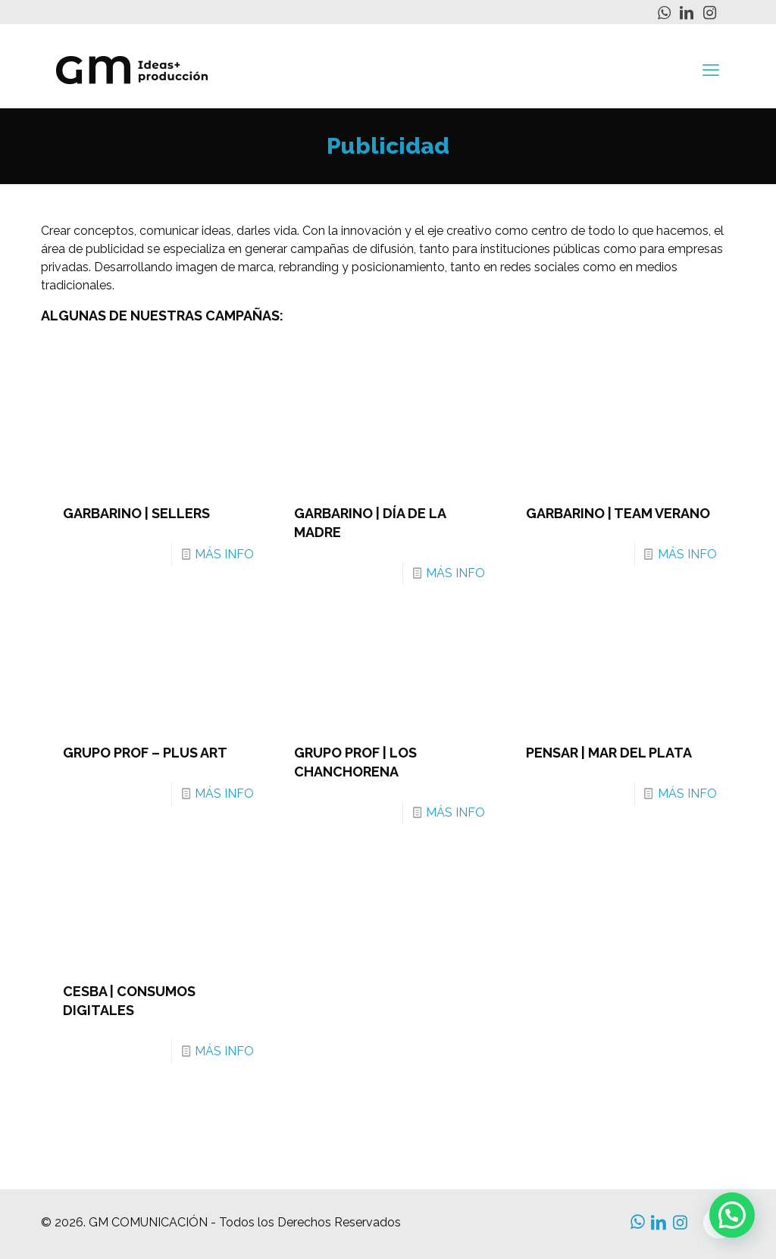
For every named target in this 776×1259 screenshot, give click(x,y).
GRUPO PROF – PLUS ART (145, 753)
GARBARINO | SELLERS (136, 513)
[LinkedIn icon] (686, 13)
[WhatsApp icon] (663, 13)
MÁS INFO (224, 554)
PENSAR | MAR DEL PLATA (609, 753)
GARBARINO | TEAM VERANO (618, 513)
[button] (732, 1215)
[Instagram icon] (709, 13)
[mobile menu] (711, 70)
